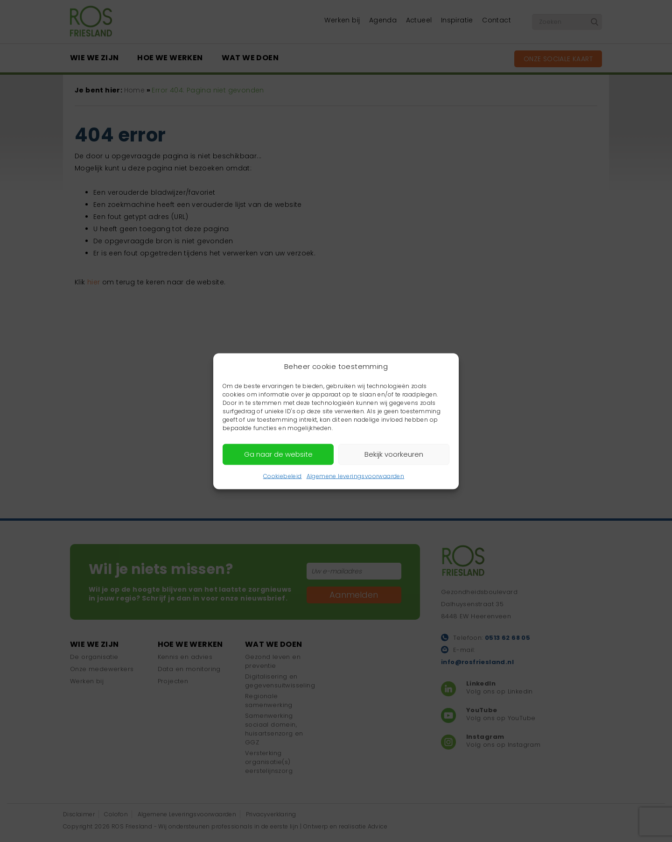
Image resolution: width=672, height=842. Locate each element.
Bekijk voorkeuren (393, 454)
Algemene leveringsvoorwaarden (356, 476)
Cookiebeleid (282, 476)
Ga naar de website (278, 454)
